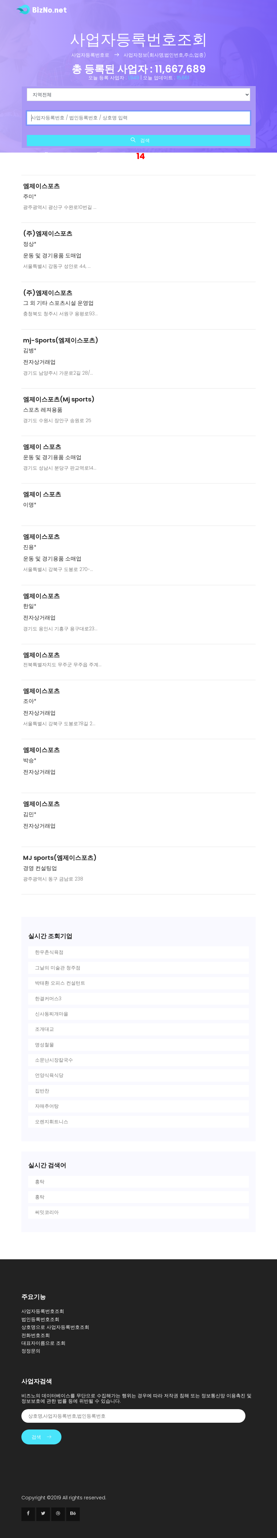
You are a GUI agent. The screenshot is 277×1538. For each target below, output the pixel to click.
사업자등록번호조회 (42, 1311)
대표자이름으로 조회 (43, 1343)
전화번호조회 (35, 1335)
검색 (140, 140)
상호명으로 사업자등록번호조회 (55, 1327)
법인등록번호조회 (40, 1319)
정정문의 (30, 1350)
